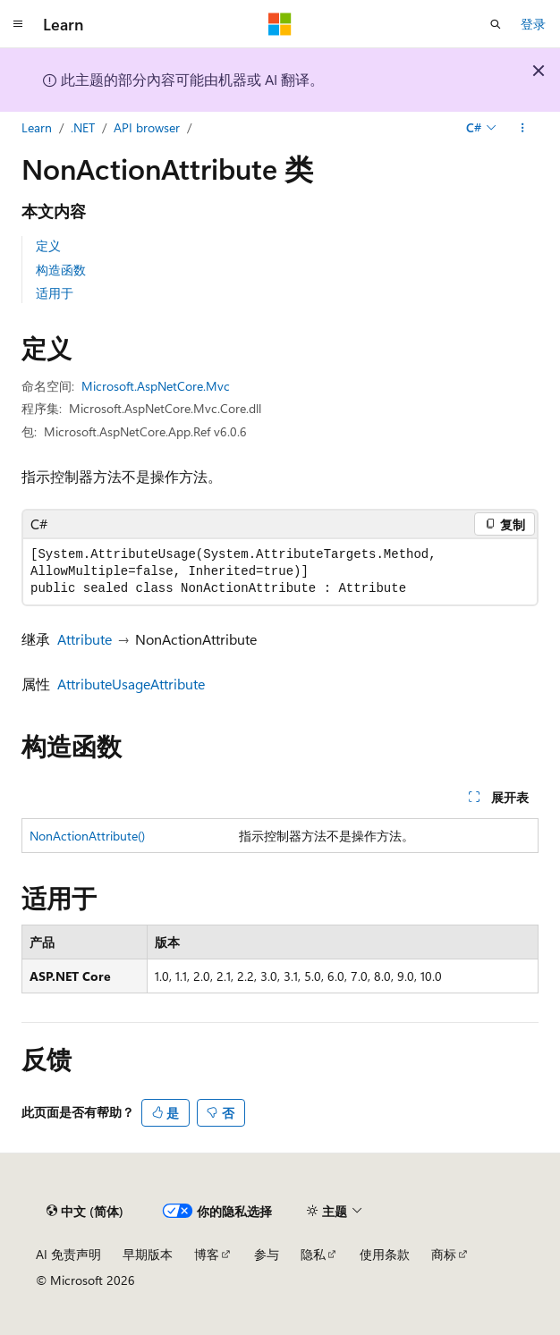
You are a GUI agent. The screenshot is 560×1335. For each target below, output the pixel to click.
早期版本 (148, 1254)
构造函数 (61, 269)
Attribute (84, 638)
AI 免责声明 (68, 1254)
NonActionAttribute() (87, 835)
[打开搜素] (495, 24)
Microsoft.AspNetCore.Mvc (155, 385)
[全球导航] (18, 24)
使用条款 (385, 1254)
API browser (147, 127)
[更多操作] (523, 128)
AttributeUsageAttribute (131, 683)
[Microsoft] (280, 24)
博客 (206, 1254)
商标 (443, 1254)
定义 (48, 245)
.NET (83, 127)
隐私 (313, 1254)
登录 (533, 23)
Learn (36, 127)
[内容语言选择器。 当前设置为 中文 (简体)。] (85, 1210)
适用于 (54, 292)
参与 (266, 1254)
